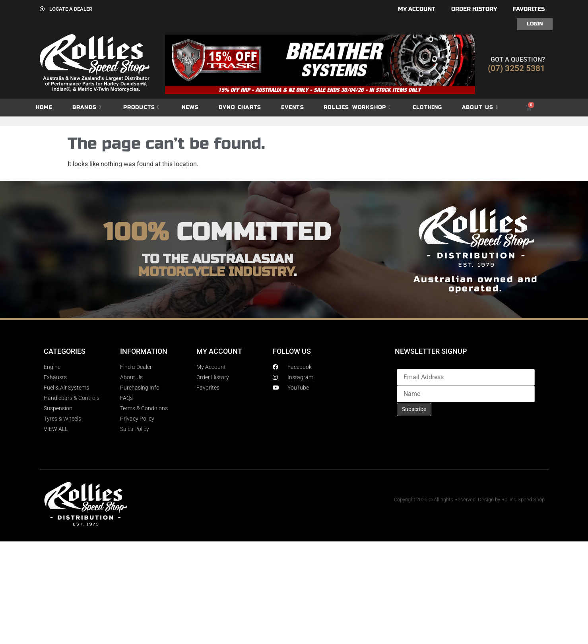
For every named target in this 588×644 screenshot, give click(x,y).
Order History (474, 9)
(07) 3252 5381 (516, 68)
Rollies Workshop (357, 107)
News (190, 107)
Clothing (427, 107)
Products (141, 107)
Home (44, 107)
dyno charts (240, 107)
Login (535, 24)
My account (416, 9)
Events (292, 107)
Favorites (529, 9)
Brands (86, 107)
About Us (480, 107)
